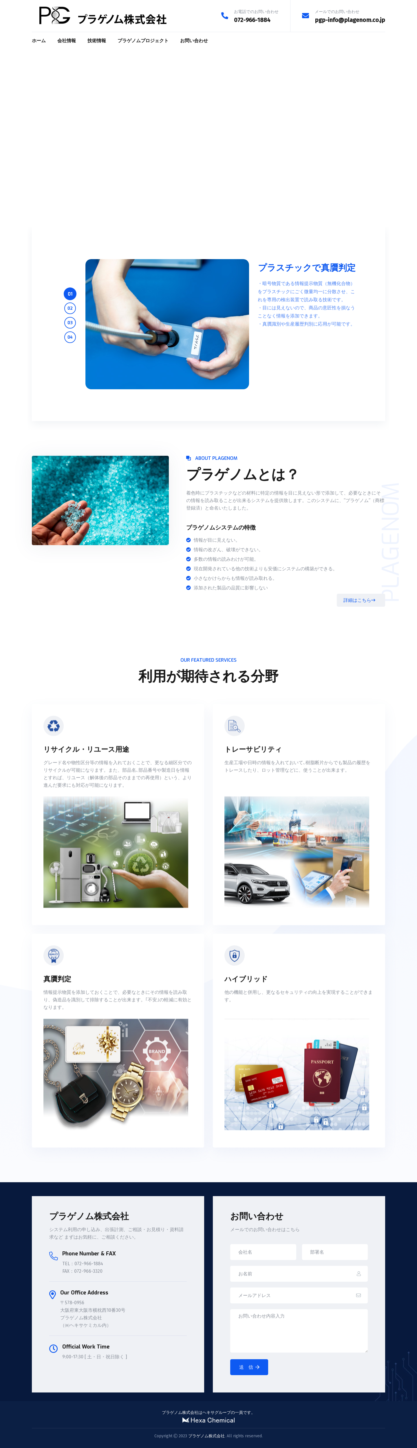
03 (70, 323)
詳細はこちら (359, 600)
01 (70, 294)
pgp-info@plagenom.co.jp (350, 19)
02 (70, 308)
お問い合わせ (194, 41)
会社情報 (66, 41)
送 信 (249, 1367)
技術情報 (96, 41)
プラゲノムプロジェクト (143, 41)
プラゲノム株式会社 (206, 1436)
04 (70, 337)
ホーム (39, 41)
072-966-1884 (252, 19)
